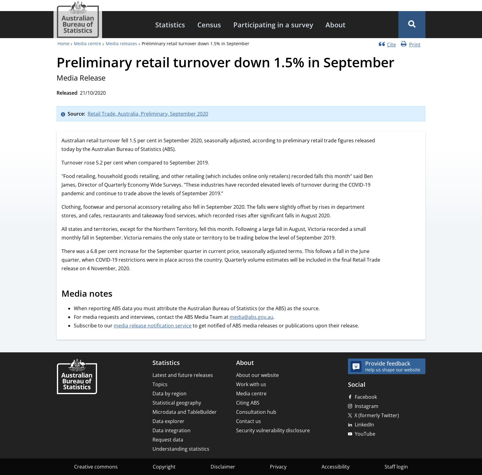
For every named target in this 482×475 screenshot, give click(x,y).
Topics (160, 384)
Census (209, 24)
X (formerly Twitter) (376, 415)
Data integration (171, 430)
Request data (167, 439)
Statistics (170, 24)
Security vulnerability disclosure (273, 430)
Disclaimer (223, 466)
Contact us (248, 421)
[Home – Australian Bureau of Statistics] (77, 377)
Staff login (396, 466)
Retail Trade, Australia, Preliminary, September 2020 (148, 113)
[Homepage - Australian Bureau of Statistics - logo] (77, 19)
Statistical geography (176, 402)
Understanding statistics (180, 448)
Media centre (87, 43)
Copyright (164, 466)
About (336, 24)
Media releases (121, 43)
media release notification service (153, 325)
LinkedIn (364, 424)
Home (63, 43)
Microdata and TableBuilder (184, 412)
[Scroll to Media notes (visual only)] (119, 294)
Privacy (278, 466)
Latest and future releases (182, 375)
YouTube (365, 433)
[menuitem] (170, 24)
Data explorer (168, 421)
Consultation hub (256, 412)
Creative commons (96, 466)
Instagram (366, 406)
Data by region (169, 393)
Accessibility (336, 466)
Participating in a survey (273, 24)
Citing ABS (247, 402)
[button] (411, 24)
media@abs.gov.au (251, 317)
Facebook (366, 397)
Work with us (251, 384)
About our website (257, 375)
